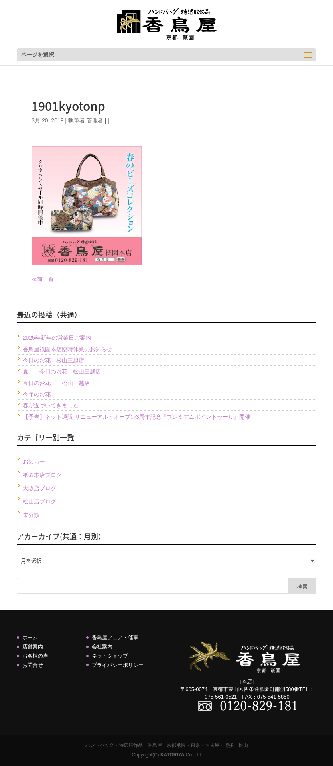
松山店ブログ (39, 501)
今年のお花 (37, 394)
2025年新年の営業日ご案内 (57, 337)
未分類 (31, 515)
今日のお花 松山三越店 (53, 360)
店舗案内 (32, 647)
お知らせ (34, 461)
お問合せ (32, 665)
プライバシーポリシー (118, 665)
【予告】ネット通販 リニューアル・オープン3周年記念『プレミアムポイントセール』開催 (137, 417)
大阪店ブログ (39, 488)
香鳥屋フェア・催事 (115, 637)
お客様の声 (35, 656)
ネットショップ (110, 656)
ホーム (30, 637)
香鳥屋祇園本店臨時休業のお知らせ (67, 349)
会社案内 (102, 647)
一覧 (48, 279)
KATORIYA (172, 755)
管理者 (95, 120)
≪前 (37, 279)
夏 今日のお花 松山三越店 (62, 371)
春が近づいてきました (51, 405)
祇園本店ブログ (42, 475)
